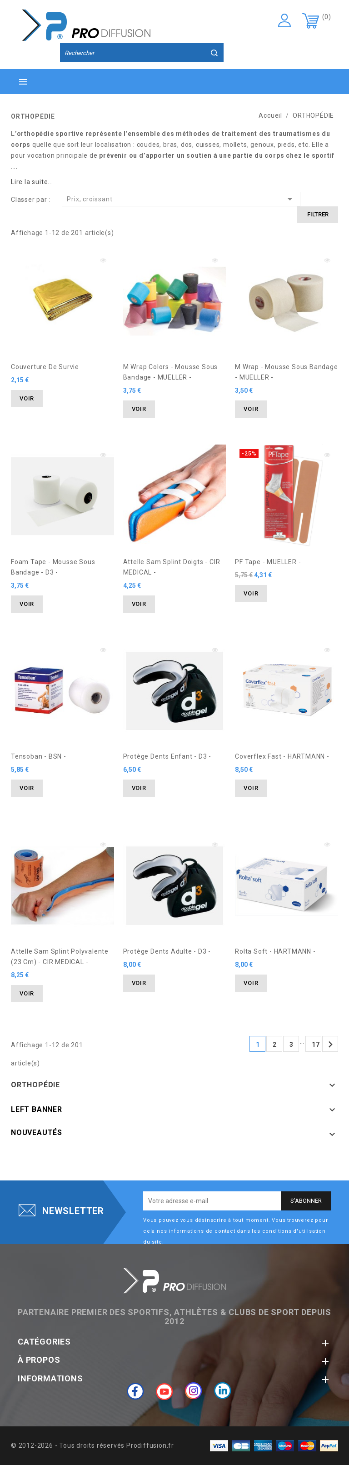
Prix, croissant (181, 199)
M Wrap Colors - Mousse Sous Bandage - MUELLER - (170, 372)
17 (316, 1044)
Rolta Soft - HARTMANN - (275, 951)
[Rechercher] (142, 53)
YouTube (164, 1391)
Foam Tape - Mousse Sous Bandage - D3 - (53, 567)
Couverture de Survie (45, 366)
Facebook (135, 1391)
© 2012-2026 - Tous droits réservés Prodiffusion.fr (92, 1445)
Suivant (330, 1044)
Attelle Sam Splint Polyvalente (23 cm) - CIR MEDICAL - (60, 956)
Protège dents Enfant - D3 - (167, 756)
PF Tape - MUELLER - (268, 561)
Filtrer (318, 214)
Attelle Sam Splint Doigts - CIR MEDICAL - (171, 567)
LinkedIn (223, 1391)
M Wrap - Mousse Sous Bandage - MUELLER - (286, 372)
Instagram (193, 1391)
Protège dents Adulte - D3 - (167, 951)
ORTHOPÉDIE (35, 1084)
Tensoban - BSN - (38, 756)
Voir (27, 398)
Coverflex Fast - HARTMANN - (282, 756)
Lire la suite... (32, 181)
